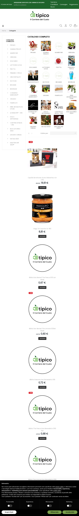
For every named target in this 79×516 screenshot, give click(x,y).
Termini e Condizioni (54, 3)
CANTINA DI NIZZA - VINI (16, 124)
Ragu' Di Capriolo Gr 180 (65, 171)
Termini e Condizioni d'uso (49, 479)
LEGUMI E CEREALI (15, 135)
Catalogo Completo (10, 40)
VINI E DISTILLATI (15, 77)
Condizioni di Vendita (47, 462)
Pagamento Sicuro (46, 451)
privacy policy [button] (59, 487)
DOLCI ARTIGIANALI (14, 118)
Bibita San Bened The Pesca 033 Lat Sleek (39, 216)
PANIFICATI (13, 103)
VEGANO (13, 99)
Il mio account (26, 441)
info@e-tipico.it (7, 467)
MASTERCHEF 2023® (14, 144)
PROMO (12, 45)
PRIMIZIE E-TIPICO (16, 73)
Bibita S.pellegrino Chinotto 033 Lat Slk (65, 304)
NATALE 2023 (14, 139)
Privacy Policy (44, 465)
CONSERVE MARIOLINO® (14, 94)
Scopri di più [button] (9, 512)
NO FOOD (13, 81)
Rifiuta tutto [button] (55, 512)
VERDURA (13, 57)
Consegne (63, 4)
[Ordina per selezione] (63, 133)
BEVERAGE (13, 89)
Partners (24, 451)
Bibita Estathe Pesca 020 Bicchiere (65, 392)
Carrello (23, 445)
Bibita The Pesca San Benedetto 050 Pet (65, 260)
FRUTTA (12, 69)
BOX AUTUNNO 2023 (15, 130)
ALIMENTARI (14, 53)
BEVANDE (13, 85)
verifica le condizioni (20, 5)
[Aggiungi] (39, 180)
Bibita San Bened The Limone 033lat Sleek (65, 216)
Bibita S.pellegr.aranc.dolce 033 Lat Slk (39, 348)
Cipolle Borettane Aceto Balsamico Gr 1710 (39, 172)
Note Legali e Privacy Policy (47, 456)
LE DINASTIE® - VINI (16, 113)
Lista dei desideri (26, 448)
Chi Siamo (43, 441)
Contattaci (44, 445)
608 (69, 408)
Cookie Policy (44, 468)
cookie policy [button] (57, 490)
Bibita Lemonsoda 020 (39, 391)
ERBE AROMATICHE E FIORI (16, 108)
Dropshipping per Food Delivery (47, 473)
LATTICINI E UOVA (16, 65)
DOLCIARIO (13, 61)
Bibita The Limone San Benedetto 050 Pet (39, 304)
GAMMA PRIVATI (15, 49)
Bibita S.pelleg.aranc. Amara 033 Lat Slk (65, 348)
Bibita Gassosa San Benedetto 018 (39, 260)
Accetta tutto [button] (70, 512)
